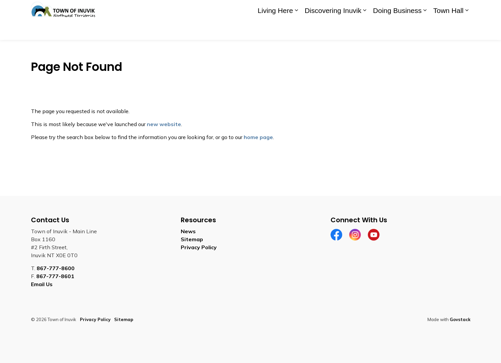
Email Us (42, 284)
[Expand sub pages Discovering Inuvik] (365, 30)
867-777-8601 (55, 276)
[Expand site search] (463, 10)
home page (258, 137)
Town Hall (448, 30)
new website (164, 124)
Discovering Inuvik (333, 30)
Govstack (460, 319)
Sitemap (192, 239)
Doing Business (397, 30)
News (188, 231)
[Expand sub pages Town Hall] (467, 30)
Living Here (275, 30)
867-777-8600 (56, 268)
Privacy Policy (199, 247)
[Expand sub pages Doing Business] (424, 30)
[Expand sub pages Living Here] (296, 30)
